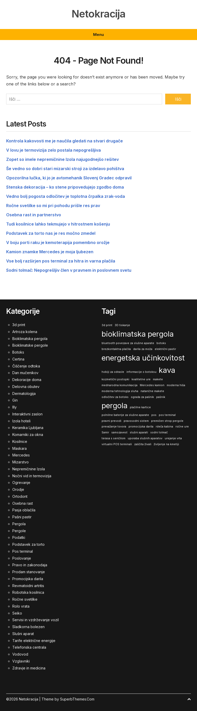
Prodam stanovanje (28, 571)
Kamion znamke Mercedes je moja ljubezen (49, 251)
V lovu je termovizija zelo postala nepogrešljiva (53, 150)
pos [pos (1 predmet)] (153, 414)
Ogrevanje (21, 482)
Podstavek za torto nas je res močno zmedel (50, 233)
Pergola (19, 523)
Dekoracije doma (26, 379)
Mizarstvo (20, 462)
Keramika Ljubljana (27, 427)
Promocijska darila (27, 578)
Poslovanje (21, 558)
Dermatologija (24, 393)
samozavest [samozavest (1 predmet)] (119, 432)
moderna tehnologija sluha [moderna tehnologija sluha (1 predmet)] (120, 391)
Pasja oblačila (23, 510)
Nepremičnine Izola (28, 468)
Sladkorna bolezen (28, 626)
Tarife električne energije (33, 640)
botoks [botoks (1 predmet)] (161, 343)
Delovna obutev (26, 386)
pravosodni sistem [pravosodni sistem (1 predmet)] (136, 420)
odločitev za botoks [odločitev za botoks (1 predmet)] (115, 396)
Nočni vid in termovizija (31, 475)
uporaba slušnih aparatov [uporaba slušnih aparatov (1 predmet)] (145, 438)
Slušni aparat (23, 633)
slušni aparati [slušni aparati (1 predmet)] (139, 432)
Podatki (18, 537)
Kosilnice (19, 441)
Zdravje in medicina (28, 668)
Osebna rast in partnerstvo (33, 214)
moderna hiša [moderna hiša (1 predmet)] (176, 385)
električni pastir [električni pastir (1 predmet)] (165, 348)
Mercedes (21, 455)
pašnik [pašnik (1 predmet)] (160, 396)
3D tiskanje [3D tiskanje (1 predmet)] (122, 325)
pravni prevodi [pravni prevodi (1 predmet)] (111, 420)
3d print (18, 324)
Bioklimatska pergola (29, 338)
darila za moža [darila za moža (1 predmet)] (142, 348)
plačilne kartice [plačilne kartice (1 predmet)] (140, 407)
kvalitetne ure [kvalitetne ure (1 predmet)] (141, 379)
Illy (14, 407)
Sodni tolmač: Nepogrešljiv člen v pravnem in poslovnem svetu (68, 270)
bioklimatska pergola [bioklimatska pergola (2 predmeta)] (138, 333)
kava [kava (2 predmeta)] (167, 369)
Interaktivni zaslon (27, 414)
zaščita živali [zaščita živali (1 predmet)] (142, 444)
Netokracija (98, 14)
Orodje (18, 489)
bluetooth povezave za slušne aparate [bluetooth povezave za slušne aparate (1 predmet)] (128, 343)
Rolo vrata (20, 606)
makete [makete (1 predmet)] (158, 379)
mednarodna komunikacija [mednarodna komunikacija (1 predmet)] (119, 385)
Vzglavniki (21, 661)
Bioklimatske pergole (30, 345)
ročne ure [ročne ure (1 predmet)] (182, 426)
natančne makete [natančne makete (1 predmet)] (152, 391)
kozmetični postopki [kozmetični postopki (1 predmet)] (115, 379)
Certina (18, 359)
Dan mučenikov (25, 373)
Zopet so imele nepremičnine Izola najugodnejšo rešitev (62, 159)
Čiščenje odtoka (26, 366)
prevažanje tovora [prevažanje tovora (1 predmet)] (114, 426)
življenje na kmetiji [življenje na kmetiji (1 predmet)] (166, 444)
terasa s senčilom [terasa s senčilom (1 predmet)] (113, 438)
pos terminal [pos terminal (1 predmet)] (167, 414)
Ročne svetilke (24, 599)
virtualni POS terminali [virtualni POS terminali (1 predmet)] (117, 444)
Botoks (18, 352)
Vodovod (20, 654)
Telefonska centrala (29, 647)
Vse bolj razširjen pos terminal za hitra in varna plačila (60, 261)
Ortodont (19, 496)
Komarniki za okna (27, 434)
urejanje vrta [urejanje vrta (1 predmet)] (173, 438)
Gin (15, 400)
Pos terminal (22, 551)
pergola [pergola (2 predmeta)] (114, 405)
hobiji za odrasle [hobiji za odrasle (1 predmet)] (113, 371)
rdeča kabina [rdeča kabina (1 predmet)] (164, 426)
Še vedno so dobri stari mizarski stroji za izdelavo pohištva (65, 168)
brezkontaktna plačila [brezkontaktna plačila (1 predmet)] (116, 348)
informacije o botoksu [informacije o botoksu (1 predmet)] (141, 371)
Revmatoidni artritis (28, 585)
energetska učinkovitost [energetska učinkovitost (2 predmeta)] (143, 357)
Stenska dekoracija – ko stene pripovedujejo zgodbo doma (65, 187)
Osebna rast (22, 503)
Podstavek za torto (28, 544)
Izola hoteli (21, 420)
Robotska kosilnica (28, 592)
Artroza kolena (24, 331)
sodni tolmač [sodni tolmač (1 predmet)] (159, 432)
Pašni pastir (22, 516)
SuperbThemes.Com (77, 699)
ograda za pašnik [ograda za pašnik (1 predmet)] (142, 396)
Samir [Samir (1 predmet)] (105, 432)
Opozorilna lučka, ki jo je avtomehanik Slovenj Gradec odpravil (69, 177)
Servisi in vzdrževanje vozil (35, 620)
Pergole (19, 530)
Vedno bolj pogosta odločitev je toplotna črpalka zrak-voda (65, 196)
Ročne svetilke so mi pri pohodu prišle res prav (53, 205)
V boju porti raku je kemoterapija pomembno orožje (58, 242)
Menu (98, 34)
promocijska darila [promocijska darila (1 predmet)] (141, 426)
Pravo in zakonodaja (29, 565)
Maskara (19, 448)
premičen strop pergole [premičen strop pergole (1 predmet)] (167, 420)
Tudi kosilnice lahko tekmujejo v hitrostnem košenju (58, 224)
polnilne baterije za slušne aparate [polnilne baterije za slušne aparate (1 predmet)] (125, 414)
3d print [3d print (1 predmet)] (107, 325)
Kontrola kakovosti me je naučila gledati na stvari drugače (64, 140)
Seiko (17, 613)
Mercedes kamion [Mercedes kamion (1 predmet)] (152, 385)
